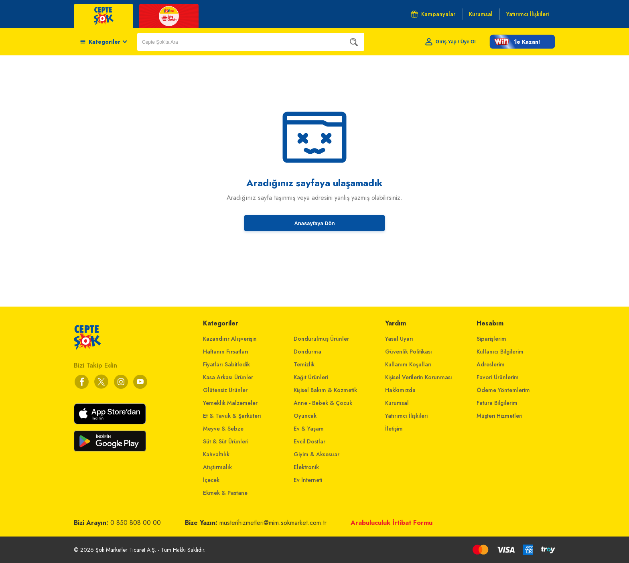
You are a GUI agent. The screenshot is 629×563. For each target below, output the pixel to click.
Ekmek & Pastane (225, 493)
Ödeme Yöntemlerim (503, 390)
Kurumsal (397, 403)
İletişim (394, 429)
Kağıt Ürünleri (311, 377)
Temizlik (304, 364)
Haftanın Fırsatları (225, 352)
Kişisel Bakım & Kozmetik (325, 390)
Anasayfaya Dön (314, 223)
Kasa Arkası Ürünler (228, 377)
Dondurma (307, 352)
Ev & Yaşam (309, 429)
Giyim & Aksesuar (316, 454)
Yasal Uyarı (399, 339)
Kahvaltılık (216, 454)
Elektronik (306, 467)
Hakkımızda (400, 390)
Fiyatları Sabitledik (226, 364)
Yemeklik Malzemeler (230, 403)
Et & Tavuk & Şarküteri (232, 416)
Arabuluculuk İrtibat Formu (391, 522)
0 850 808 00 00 (135, 522)
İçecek (211, 480)
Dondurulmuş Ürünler (321, 339)
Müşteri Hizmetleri (499, 416)
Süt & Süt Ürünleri (225, 441)
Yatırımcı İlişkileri (406, 416)
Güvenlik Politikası (408, 352)
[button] (522, 42)
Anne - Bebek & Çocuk (323, 403)
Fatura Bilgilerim (497, 403)
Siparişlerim (491, 339)
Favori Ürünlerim (498, 377)
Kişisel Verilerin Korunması (418, 377)
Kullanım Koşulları (408, 364)
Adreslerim (491, 364)
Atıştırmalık (217, 467)
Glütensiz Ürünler (225, 390)
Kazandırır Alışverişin (230, 339)
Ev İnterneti (308, 480)
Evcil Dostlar (309, 441)
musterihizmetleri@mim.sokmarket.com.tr (273, 522)
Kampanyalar (433, 14)
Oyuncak (305, 416)
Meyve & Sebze (223, 429)
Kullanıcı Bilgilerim (500, 352)
